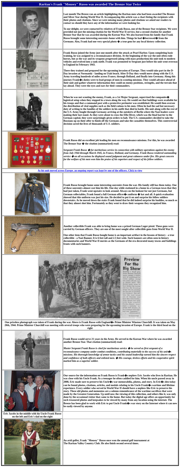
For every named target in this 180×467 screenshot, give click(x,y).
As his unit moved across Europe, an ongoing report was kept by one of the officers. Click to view (90, 170)
